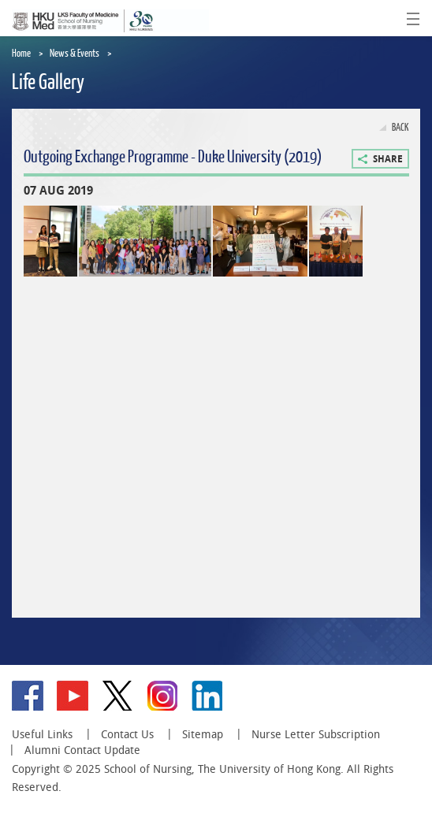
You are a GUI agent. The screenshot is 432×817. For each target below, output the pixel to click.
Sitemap (202, 734)
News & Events (74, 53)
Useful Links (42, 734)
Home (21, 53)
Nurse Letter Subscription (315, 734)
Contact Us (127, 734)
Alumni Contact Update (82, 750)
